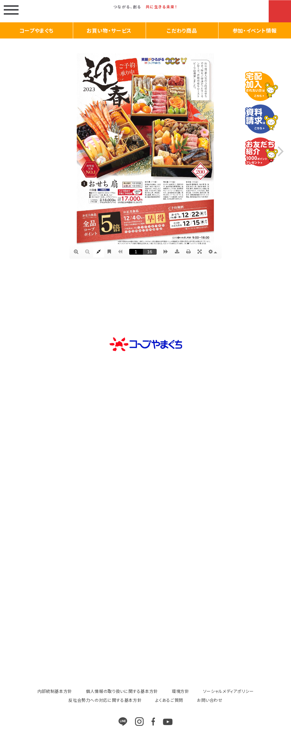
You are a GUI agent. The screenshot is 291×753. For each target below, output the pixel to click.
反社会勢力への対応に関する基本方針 (105, 700)
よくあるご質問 (169, 700)
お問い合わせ (210, 700)
